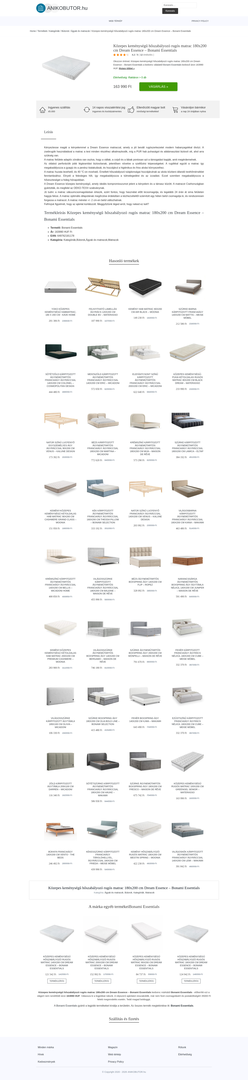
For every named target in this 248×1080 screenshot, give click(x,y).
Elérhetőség (185, 1054)
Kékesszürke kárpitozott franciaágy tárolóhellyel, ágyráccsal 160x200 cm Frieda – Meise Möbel (103, 857)
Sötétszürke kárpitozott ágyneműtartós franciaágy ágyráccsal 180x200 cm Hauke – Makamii (103, 789)
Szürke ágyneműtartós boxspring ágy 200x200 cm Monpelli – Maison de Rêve (145, 653)
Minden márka (46, 1047)
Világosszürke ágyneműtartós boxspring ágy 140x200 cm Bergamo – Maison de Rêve (102, 656)
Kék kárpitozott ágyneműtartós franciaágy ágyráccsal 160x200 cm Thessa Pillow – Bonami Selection (103, 516)
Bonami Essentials (172, 64)
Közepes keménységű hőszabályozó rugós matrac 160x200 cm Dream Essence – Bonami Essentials (191, 962)
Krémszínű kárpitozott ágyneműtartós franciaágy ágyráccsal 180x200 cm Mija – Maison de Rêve (145, 448)
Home (33, 31)
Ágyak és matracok (80, 31)
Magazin (113, 1047)
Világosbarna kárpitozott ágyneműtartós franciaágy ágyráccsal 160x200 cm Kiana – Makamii (187, 516)
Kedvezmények (46, 1061)
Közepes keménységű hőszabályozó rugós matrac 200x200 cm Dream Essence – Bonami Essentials (102, 962)
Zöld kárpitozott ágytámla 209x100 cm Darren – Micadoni (60, 786)
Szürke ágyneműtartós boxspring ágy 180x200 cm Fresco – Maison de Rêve (145, 786)
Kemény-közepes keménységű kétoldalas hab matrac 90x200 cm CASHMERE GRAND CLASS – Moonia (60, 516)
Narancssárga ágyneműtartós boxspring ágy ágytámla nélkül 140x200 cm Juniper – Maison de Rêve (187, 585)
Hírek (41, 1054)
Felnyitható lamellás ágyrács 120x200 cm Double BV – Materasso (103, 312)
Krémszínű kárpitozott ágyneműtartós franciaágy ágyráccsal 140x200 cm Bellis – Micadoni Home (60, 585)
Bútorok (65, 31)
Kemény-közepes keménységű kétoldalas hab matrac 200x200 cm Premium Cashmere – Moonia (60, 656)
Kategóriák (54, 31)
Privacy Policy (200, 21)
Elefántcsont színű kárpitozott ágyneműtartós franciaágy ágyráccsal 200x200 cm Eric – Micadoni (145, 380)
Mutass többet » (127, 68)
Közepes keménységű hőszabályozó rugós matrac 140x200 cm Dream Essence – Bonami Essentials (57, 962)
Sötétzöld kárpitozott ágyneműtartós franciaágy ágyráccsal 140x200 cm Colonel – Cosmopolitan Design (60, 380)
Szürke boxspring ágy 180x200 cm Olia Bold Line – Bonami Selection (103, 721)
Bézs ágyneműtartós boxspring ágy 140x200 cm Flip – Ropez (145, 582)
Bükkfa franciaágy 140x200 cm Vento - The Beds (60, 854)
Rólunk (182, 1047)
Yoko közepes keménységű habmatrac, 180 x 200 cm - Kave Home (60, 312)
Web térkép (115, 21)
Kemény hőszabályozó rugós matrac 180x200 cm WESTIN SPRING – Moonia (145, 854)
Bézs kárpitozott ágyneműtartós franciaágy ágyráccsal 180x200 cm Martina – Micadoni (102, 448)
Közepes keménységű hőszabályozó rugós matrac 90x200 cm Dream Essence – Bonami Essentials (146, 962)
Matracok (150, 892)
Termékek (42, 31)
